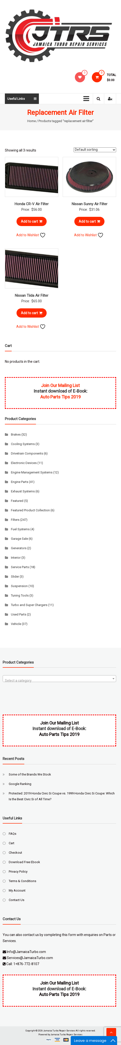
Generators (18, 548)
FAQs (12, 833)
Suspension (19, 586)
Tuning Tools (20, 595)
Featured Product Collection (30, 510)
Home (31, 121)
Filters (15, 520)
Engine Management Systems (31, 472)
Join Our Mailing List (60, 385)
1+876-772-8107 (26, 964)
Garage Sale (19, 538)
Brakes (16, 434)
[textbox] (59, 680)
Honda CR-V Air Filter (32, 204)
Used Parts (18, 614)
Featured (17, 501)
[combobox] (59, 678)
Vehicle (16, 624)
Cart (11, 843)
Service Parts (20, 567)
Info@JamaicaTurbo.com (26, 952)
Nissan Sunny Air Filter (89, 204)
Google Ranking (20, 784)
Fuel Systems (20, 529)
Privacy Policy (18, 871)
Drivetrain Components (27, 453)
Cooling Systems (23, 444)
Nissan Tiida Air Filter (31, 295)
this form (69, 935)
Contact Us (16, 900)
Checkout (15, 852)
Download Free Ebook (24, 862)
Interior (16, 557)
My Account (17, 890)
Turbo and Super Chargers (29, 605)
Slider (15, 576)
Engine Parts (19, 482)
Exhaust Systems (23, 491)
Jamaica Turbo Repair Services (59, 1030)
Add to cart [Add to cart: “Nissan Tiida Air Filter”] (31, 313)
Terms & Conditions (22, 881)
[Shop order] (95, 149)
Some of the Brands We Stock (30, 774)
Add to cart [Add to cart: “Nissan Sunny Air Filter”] (89, 221)
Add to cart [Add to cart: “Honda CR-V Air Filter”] (31, 221)
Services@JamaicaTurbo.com (30, 958)
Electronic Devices (24, 463)
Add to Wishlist (31, 235)
